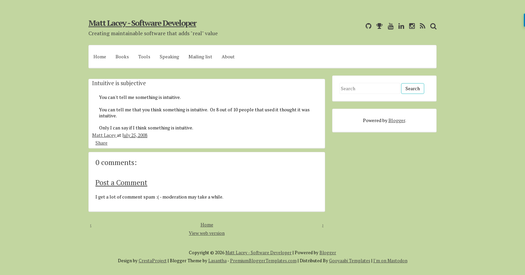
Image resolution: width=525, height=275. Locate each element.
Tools (144, 56)
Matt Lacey (104, 135)
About (228, 56)
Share (101, 142)
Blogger (396, 120)
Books (122, 56)
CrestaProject (153, 261)
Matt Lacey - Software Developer (142, 22)
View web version (207, 233)
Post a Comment (121, 182)
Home (99, 56)
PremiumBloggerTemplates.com (263, 261)
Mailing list (200, 56)
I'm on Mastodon (390, 261)
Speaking (169, 56)
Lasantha (217, 261)
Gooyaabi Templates (349, 261)
